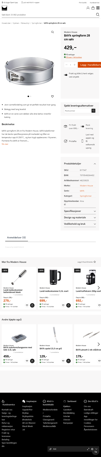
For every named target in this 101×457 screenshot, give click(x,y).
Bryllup (25, 412)
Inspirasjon (27, 406)
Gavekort (67, 409)
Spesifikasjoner (72, 211)
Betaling (5, 439)
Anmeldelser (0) (16, 237)
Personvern (89, 426)
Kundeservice (94, 2)
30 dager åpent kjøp (10, 2)
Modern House (70, 32)
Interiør (66, 416)
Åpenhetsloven (90, 429)
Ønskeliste (27, 419)
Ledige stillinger (91, 412)
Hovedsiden (6, 23)
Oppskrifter (27, 409)
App (85, 416)
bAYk (82, 190)
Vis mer (5, 144)
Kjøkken (16, 23)
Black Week (27, 426)
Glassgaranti (48, 419)
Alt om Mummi (28, 422)
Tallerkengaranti (50, 422)
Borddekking (69, 412)
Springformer (37, 23)
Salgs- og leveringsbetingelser (9, 416)
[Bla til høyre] (52, 63)
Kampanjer (68, 422)
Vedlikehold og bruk (74, 224)
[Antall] (70, 64)
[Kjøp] (32, 305)
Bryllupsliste (27, 416)
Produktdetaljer (72, 163)
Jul (23, 429)
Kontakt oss (7, 409)
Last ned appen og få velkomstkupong (90, 141)
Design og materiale (75, 217)
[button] (52, 96)
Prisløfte (72, 141)
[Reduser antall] (66, 64)
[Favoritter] (27, 305)
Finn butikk (82, 2)
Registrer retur (8, 429)
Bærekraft (88, 409)
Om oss (87, 406)
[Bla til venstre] (7, 63)
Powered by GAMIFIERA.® (14, 247)
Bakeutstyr (25, 23)
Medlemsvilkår (49, 426)
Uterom (66, 419)
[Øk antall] (74, 64)
